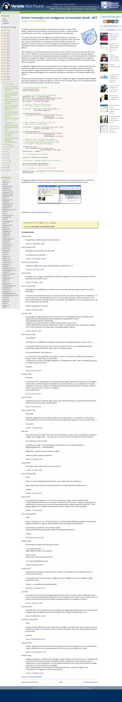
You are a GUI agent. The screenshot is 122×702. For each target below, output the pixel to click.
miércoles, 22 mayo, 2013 (35, 550)
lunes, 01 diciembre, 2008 (35, 256)
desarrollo (6, 225)
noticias (5, 260)
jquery (4, 248)
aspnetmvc (6, 196)
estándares (6, 231)
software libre (7, 278)
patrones (5, 264)
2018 (5, 52)
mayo (6, 156)
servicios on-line (7, 274)
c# (3, 211)
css (3, 219)
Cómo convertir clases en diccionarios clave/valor (11, 133)
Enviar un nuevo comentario (31, 689)
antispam (5, 188)
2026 (5, 30)
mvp (4, 254)
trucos (4, 289)
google (5, 237)
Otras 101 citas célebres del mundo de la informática (114, 88)
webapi (5, 305)
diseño (5, 227)
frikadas (5, 235)
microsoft (5, 250)
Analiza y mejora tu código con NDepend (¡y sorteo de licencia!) (114, 78)
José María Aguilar (27, 632)
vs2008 (5, 301)
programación (7, 268)
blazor (4, 202)
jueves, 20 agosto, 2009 (34, 295)
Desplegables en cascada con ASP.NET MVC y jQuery (114, 119)
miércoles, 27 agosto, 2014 (35, 600)
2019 (5, 49)
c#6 (4, 213)
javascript (5, 246)
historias (5, 241)
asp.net (5, 190)
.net (4, 180)
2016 (5, 57)
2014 (5, 63)
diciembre (7, 82)
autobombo (6, 200)
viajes (4, 299)
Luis (22, 604)
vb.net (4, 297)
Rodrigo (24, 286)
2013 (5, 65)
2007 (5, 167)
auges (4, 198)
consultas (5, 217)
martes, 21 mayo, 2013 (34, 482)
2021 (5, 44)
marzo (6, 160)
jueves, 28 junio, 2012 (33, 343)
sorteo (4, 279)
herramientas (7, 239)
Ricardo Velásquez (28, 275)
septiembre (8, 147)
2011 (5, 71)
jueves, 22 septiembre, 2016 (36, 664)
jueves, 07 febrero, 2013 (34, 472)
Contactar (95, 4)
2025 (5, 33)
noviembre (7, 84)
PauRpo (24, 581)
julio (5, 151)
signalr (5, 276)
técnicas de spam (8, 285)
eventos (5, 233)
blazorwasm (6, 205)
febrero (6, 162)
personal (5, 266)
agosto (6, 149)
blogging (5, 207)
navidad (5, 256)
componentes (7, 215)
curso (4, 223)
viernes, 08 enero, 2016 (34, 615)
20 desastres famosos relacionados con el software (11, 114)
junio (5, 153)
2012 (5, 68)
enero (6, 165)
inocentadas (6, 244)
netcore (5, 258)
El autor (87, 4)
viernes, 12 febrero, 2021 (35, 685)
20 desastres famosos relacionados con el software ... (11, 95)
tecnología (6, 287)
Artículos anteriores (91, 695)
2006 (5, 170)
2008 (5, 79)
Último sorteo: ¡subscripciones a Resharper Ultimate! (114, 37)
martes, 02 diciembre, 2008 (35, 271)
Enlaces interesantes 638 (114, 66)
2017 (5, 55)
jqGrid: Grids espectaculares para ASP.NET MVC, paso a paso (114, 47)
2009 (5, 76)
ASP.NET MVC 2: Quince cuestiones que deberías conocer (114, 109)
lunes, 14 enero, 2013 (33, 419)
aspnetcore (6, 192)
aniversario (6, 186)
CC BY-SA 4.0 (86, 700)
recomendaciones (8, 270)
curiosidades (6, 221)
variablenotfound (8, 293)
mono (4, 252)
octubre (6, 144)
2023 (5, 38)
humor (5, 242)
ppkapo (24, 475)
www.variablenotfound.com (42, 225)
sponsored (6, 283)
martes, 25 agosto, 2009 (34, 322)
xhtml (4, 307)
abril (5, 158)
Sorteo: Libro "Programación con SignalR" (114, 97)
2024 (5, 35)
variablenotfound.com (9, 295)
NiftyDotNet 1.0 (9, 123)
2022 (5, 41)
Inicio (81, 4)
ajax (4, 184)
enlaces (5, 229)
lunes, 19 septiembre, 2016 (35, 628)
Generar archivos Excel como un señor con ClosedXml (114, 58)
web (4, 303)
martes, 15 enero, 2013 (34, 440)
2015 (5, 60)
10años (5, 182)
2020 (5, 46)
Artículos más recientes (29, 695)
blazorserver (6, 203)
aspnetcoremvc (7, 194)
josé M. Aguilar (26, 260)
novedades (6, 262)
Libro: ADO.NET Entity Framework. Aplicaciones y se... (11, 140)
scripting (5, 272)
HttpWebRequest (87, 312)
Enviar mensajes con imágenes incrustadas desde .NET (11, 88)
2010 (5, 74)
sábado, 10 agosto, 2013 (34, 577)
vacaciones (6, 291)
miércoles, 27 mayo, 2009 (35, 282)
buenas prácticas (8, 209)
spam (4, 281)
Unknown (24, 326)
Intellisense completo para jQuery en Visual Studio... (11, 127)
